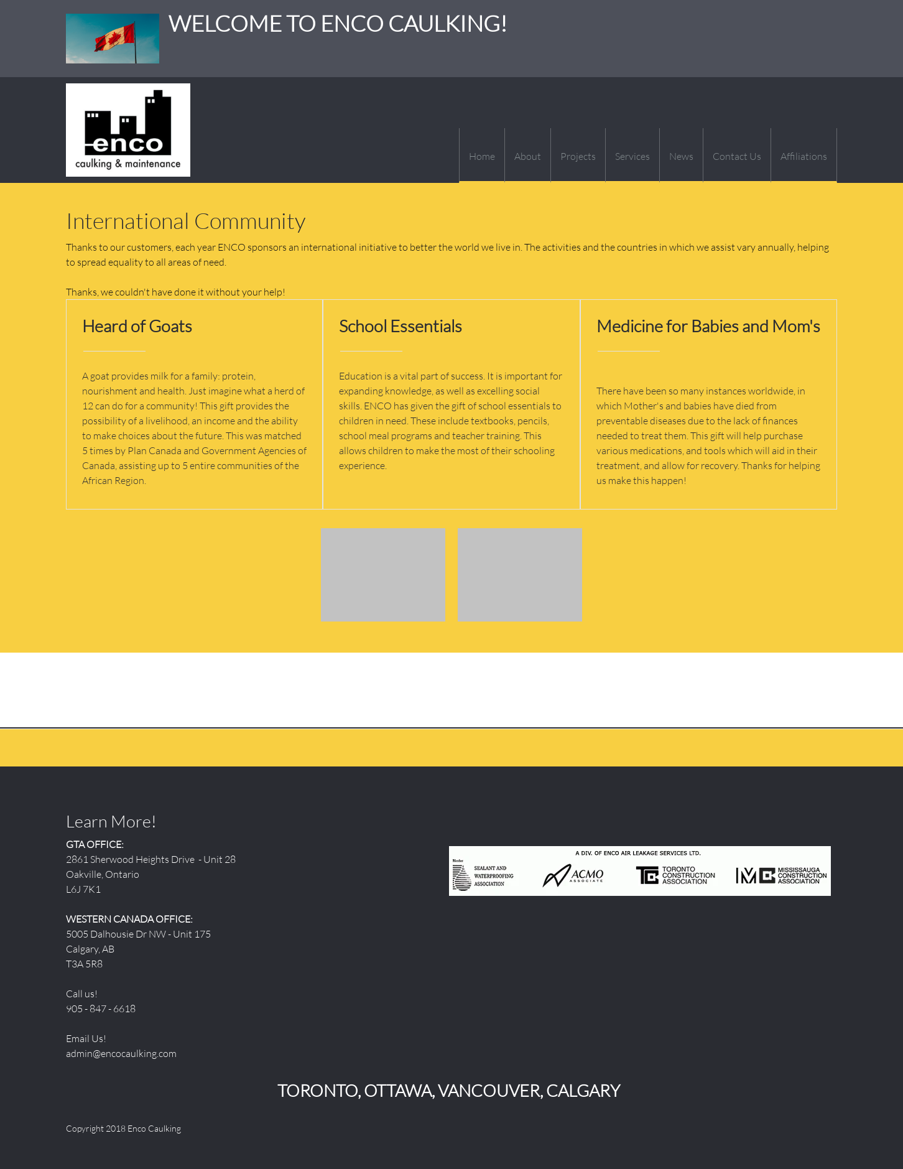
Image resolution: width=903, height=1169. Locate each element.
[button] (383, 578)
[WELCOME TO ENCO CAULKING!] (128, 130)
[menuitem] (481, 155)
